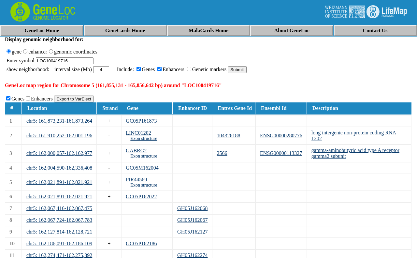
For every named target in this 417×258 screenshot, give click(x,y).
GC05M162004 (142, 168)
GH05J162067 (192, 220)
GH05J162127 (192, 232)
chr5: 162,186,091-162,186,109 (59, 243)
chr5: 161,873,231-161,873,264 (59, 121)
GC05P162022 (141, 196)
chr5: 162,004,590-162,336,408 (59, 168)
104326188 (228, 135)
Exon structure (143, 138)
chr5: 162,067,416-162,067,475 (59, 208)
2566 (222, 153)
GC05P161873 (141, 121)
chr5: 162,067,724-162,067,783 (59, 220)
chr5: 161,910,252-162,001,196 (59, 135)
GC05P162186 (141, 243)
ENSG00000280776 (281, 135)
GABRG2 (136, 150)
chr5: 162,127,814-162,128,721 (59, 232)
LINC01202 (138, 133)
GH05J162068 (192, 208)
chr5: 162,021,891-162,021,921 (59, 182)
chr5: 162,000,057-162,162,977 (59, 153)
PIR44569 (136, 179)
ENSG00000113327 (281, 153)
